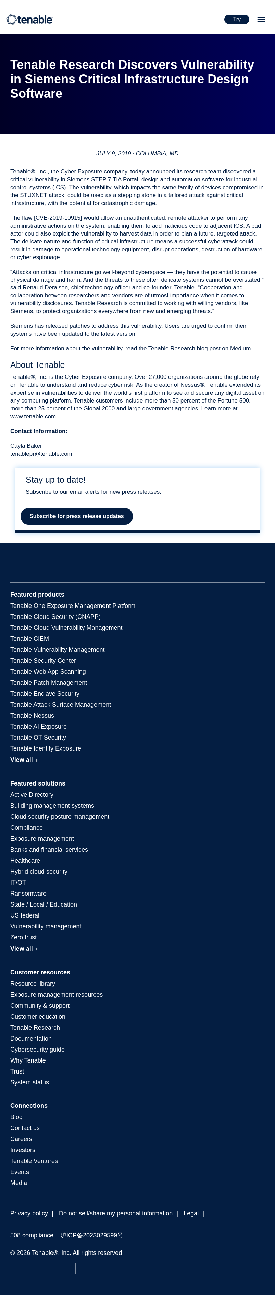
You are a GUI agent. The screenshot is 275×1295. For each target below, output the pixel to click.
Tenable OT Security (38, 737)
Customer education (37, 1016)
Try (237, 19)
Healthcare (25, 860)
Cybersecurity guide (37, 1049)
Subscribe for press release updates (76, 516)
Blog (16, 1117)
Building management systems (52, 805)
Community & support (40, 1005)
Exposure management (42, 838)
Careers (21, 1139)
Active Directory (31, 794)
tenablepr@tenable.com (41, 454)
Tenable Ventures (34, 1161)
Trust (17, 1071)
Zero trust (23, 937)
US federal (24, 915)
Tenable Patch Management (48, 682)
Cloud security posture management (59, 816)
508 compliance (31, 1235)
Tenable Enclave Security (44, 693)
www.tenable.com (33, 416)
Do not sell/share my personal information (116, 1213)
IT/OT (18, 882)
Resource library (32, 983)
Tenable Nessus (32, 715)
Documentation (31, 1038)
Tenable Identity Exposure (45, 748)
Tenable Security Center (43, 660)
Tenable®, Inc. (29, 171)
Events (19, 1171)
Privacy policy (29, 1213)
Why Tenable (28, 1060)
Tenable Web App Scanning (48, 671)
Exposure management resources (56, 994)
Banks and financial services (49, 849)
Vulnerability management (45, 926)
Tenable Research (35, 1027)
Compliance (26, 827)
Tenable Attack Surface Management (60, 704)
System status (29, 1082)
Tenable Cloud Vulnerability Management (66, 627)
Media (18, 1182)
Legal (191, 1213)
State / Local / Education (43, 904)
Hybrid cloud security (38, 871)
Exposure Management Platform (72, 605)
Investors (22, 1150)
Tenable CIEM (29, 638)
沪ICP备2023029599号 (91, 1235)
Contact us (25, 1128)
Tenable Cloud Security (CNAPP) (55, 616)
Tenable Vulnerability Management (57, 649)
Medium (240, 348)
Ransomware (28, 893)
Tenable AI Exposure (38, 726)
